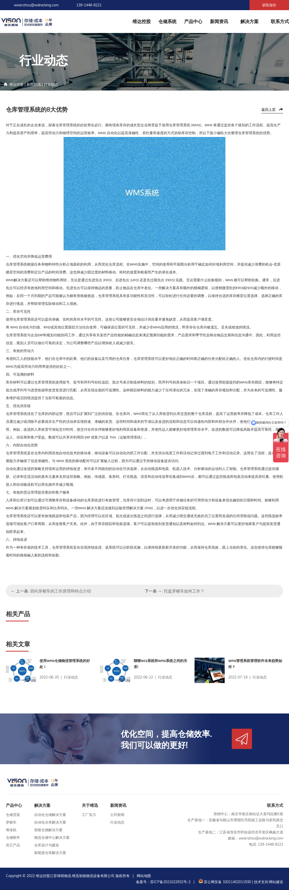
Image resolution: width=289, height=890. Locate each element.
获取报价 (269, 5)
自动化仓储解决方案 (50, 814)
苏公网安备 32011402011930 (224, 882)
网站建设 (276, 882)
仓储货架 (13, 814)
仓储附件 (13, 837)
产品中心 (193, 21)
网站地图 (144, 876)
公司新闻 (117, 814)
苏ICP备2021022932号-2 (170, 882)
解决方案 (249, 21)
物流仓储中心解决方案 (52, 837)
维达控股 (141, 21)
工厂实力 (89, 814)
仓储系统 (167, 21)
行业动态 (51, 84)
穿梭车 (11, 822)
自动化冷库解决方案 (50, 822)
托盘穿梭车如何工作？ (184, 591)
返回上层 (268, 109)
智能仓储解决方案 (48, 830)
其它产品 (13, 845)
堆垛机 (11, 830)
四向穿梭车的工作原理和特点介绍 (60, 591)
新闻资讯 (219, 21)
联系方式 (280, 21)
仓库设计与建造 (46, 845)
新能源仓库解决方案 (50, 852)
